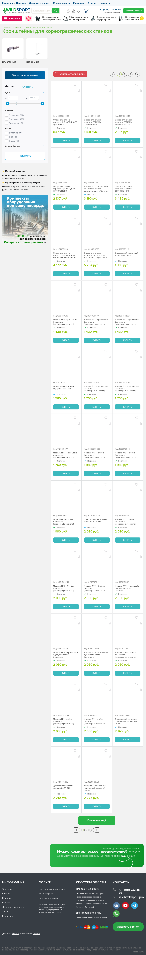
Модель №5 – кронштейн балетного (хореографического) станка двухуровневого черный (96, 388)
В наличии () (16, 115)
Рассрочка (78, 3)
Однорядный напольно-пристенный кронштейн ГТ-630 (126, 721)
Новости (6, 898)
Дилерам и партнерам (13, 907)
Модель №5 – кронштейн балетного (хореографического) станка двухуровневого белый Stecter (65, 455)
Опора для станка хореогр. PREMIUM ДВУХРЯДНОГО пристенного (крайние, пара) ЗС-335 (126, 188)
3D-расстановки (61, 3)
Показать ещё (96, 820)
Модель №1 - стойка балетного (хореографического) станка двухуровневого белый (126, 521)
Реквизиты (7, 916)
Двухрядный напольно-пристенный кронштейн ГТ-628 (95, 788)
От (6, 98)
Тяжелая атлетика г (106, 18)
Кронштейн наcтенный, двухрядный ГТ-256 (64, 387)
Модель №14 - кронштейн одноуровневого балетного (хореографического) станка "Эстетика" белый (96, 654)
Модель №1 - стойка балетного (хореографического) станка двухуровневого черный (64, 721)
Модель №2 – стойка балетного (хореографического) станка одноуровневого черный (95, 455)
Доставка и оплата (39, 3)
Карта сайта (138, 952)
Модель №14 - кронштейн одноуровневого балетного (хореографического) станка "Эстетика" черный (127, 588)
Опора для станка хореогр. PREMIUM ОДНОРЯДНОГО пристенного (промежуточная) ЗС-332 (96, 122)
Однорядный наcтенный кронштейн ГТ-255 (126, 254)
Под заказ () (16, 119)
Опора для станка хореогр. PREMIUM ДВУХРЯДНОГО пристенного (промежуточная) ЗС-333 (126, 122)
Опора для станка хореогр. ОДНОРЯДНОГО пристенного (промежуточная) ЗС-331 (65, 122)
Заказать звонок (128, 926)
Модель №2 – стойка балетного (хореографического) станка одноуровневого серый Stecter (126, 455)
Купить (66, 140)
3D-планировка (46, 893)
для (51, 18)
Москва (15, 933)
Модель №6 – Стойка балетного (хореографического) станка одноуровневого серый (64, 588)
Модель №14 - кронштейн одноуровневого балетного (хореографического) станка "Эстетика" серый (65, 654)
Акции (5, 911)
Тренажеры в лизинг (49, 898)
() (15, 133)
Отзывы (92, 3)
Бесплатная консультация (52, 889)
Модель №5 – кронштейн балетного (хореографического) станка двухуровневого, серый (127, 388)
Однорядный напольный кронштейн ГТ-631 (96, 520)
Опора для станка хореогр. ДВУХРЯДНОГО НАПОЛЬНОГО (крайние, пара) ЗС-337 (96, 255)
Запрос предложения (25, 75)
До (27, 98)
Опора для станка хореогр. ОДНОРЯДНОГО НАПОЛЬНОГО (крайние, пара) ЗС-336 (65, 255)
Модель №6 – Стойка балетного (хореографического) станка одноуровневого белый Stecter (95, 588)
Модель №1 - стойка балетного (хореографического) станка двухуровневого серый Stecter (95, 721)
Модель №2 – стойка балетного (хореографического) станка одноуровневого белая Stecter (64, 521)
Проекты (21, 3)
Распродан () (16, 123)
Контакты (105, 3)
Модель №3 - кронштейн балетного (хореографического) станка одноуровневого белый (96, 322)
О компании (8, 889)
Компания (7, 3)
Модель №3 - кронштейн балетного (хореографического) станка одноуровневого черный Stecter (127, 322)
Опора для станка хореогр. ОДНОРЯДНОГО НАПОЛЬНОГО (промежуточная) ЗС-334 (65, 188)
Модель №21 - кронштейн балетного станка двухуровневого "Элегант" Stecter (96, 188)
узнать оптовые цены (72, 74)
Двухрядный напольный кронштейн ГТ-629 (64, 787)
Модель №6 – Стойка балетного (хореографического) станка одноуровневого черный (126, 654)
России (36, 933)
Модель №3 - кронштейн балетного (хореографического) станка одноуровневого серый (65, 322)
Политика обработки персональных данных (77, 948)
